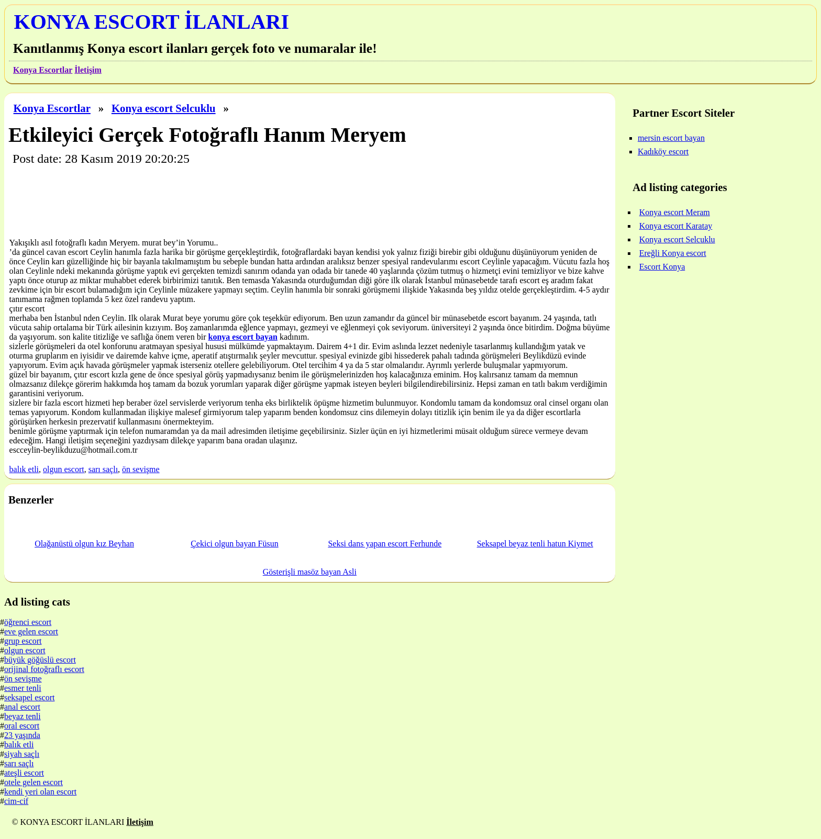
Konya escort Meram (674, 212)
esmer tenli (22, 688)
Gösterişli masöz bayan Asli (310, 571)
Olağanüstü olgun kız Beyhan (84, 543)
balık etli (24, 469)
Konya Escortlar (42, 69)
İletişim (88, 69)
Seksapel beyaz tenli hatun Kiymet (535, 543)
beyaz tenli (22, 716)
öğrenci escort (27, 622)
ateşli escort (24, 772)
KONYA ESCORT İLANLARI (151, 21)
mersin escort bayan (671, 137)
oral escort (21, 725)
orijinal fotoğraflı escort (44, 669)
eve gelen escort (31, 631)
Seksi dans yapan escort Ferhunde (384, 543)
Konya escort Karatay (676, 225)
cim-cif (16, 801)
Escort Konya (662, 266)
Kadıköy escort (663, 151)
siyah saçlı (21, 753)
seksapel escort (29, 697)
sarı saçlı (103, 469)
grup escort (23, 640)
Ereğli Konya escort (672, 253)
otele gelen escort (33, 782)
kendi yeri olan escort (40, 791)
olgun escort (63, 469)
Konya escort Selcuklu (164, 108)
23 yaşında (22, 735)
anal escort (22, 706)
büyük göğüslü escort (40, 659)
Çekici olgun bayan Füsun (235, 543)
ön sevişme (141, 469)
